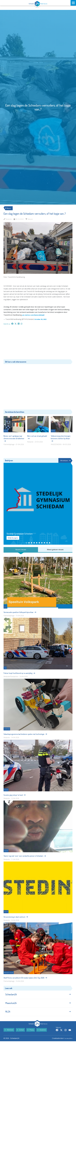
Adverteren (9, 1034)
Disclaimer (41, 1034)
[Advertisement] (38, 343)
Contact (20, 1034)
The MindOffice (66, 1042)
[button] (26, 543)
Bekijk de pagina (13, 538)
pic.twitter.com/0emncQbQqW (34, 315)
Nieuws (9, 208)
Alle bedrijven (64, 461)
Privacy (30, 1034)
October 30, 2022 (41, 319)
